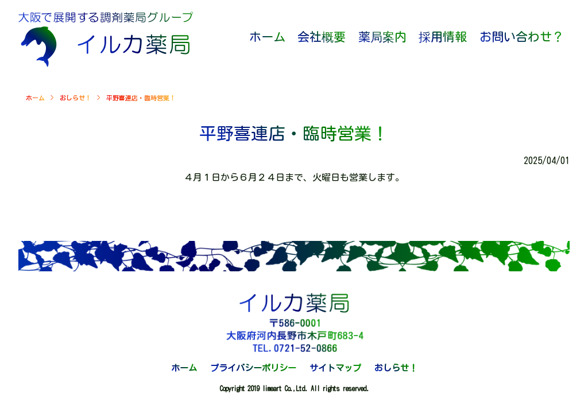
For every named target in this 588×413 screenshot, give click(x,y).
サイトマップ (335, 368)
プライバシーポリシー (253, 368)
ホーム (35, 98)
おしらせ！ (75, 98)
